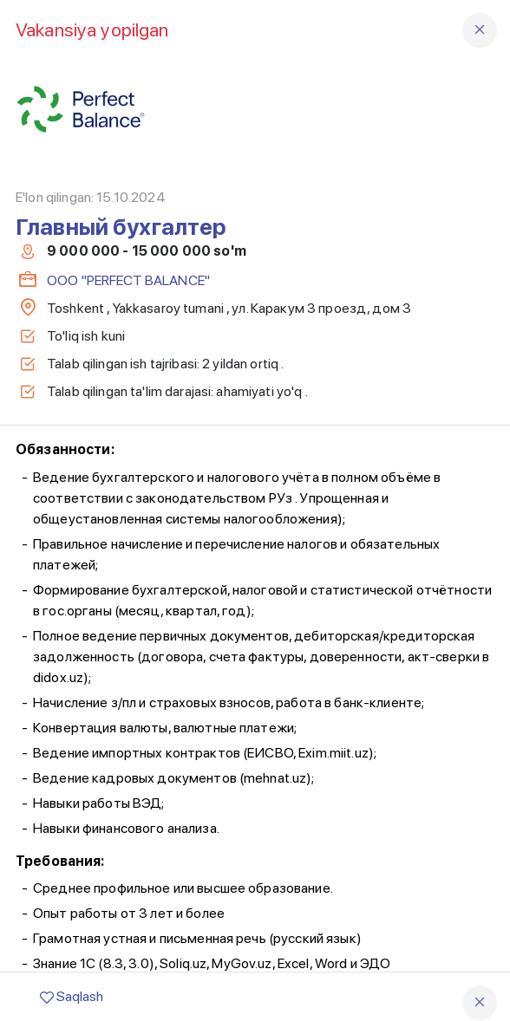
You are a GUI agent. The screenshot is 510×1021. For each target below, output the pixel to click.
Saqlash (71, 996)
